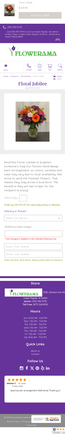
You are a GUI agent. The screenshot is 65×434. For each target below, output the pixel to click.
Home (5, 76)
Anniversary (26, 76)
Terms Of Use (12, 421)
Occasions (14, 76)
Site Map (32, 425)
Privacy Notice (29, 421)
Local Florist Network (49, 421)
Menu (5, 70)
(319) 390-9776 (14, 27)
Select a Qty (10, 197)
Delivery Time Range (18, 226)
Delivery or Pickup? (15, 211)
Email (57, 76)
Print (57, 79)
